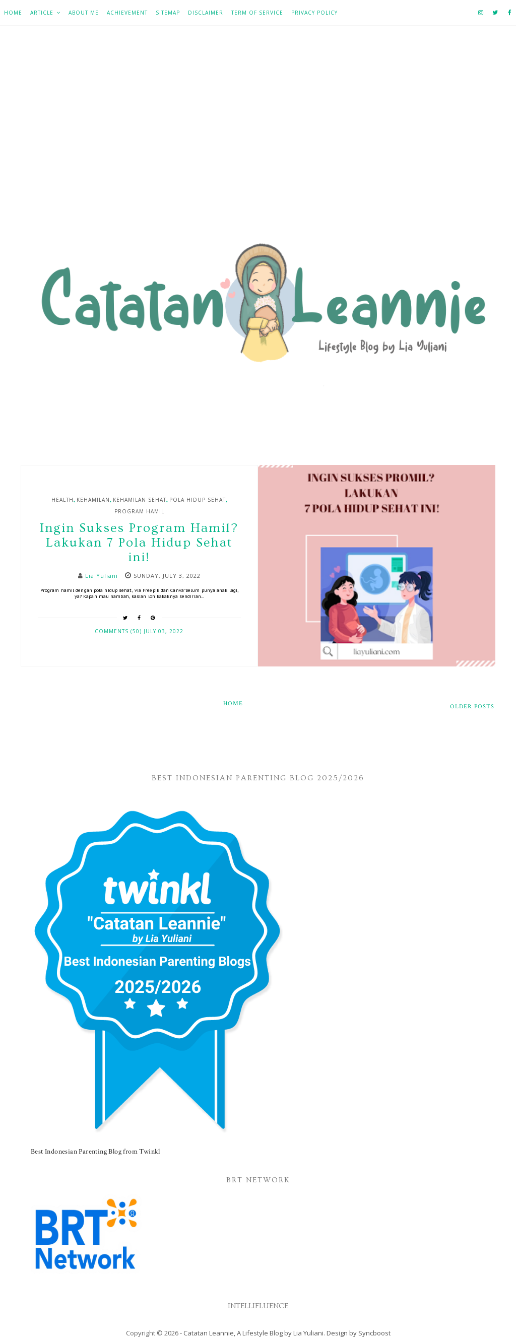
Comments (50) (119, 631)
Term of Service (257, 12)
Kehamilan (93, 499)
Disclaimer (205, 12)
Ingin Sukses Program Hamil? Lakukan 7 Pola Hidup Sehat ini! (139, 543)
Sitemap (168, 12)
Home (13, 12)
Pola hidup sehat (197, 499)
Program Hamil (139, 511)
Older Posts (472, 706)
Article (41, 12)
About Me (84, 12)
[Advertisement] (258, 136)
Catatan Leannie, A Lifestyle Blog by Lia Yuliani (253, 1332)
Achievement (127, 12)
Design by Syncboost (359, 1332)
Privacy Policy (314, 12)
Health (62, 499)
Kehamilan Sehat (139, 499)
